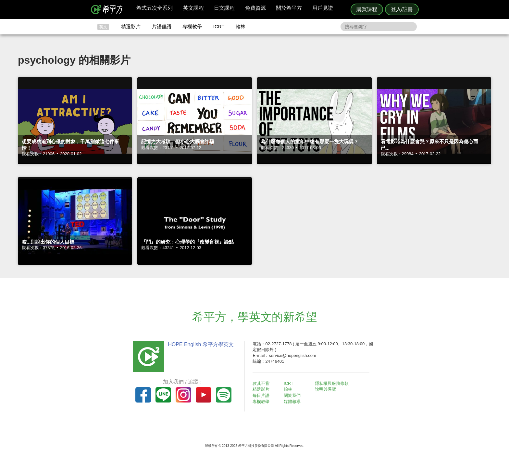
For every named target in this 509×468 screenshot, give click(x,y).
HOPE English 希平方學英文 (199, 344)
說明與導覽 (326, 389)
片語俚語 (161, 26)
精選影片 (131, 26)
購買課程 (366, 9)
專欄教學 (192, 26)
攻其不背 (262, 383)
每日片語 (262, 395)
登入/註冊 (402, 9)
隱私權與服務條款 (333, 383)
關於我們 (293, 395)
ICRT (219, 26)
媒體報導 (293, 400)
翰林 (240, 26)
